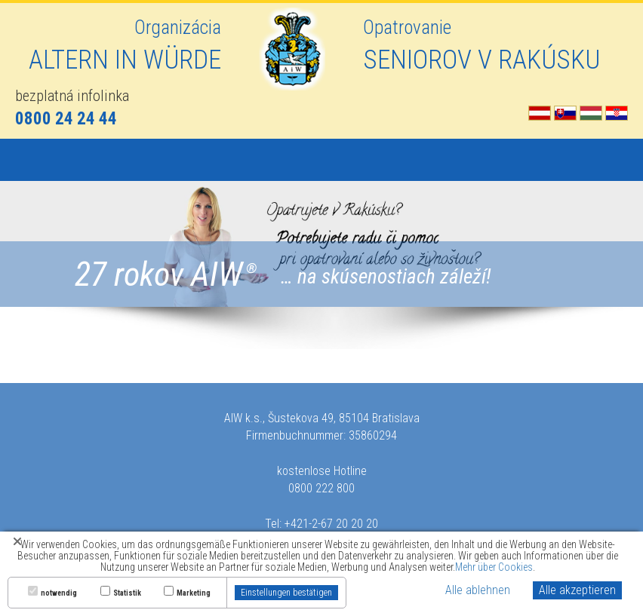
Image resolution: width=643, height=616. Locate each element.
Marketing (194, 593)
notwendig (59, 593)
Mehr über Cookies (494, 567)
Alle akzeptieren (577, 590)
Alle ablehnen (477, 590)
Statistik (127, 593)
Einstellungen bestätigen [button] (286, 592)
